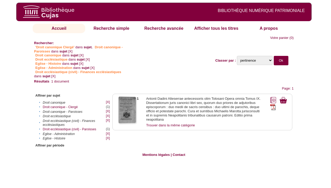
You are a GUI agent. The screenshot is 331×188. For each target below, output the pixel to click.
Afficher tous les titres (216, 28)
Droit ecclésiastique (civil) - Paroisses (69, 129)
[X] (70, 51)
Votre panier (279, 38)
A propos (269, 28)
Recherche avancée (163, 28)
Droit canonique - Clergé (60, 107)
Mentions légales (156, 155)
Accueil (59, 28)
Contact (179, 155)
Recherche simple (111, 28)
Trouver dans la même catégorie (170, 125)
